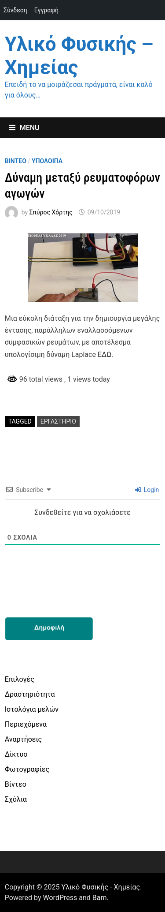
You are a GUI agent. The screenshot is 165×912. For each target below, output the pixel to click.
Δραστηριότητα (30, 694)
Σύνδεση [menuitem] (15, 10)
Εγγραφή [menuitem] (46, 10)
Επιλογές (19, 679)
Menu (24, 128)
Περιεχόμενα (26, 724)
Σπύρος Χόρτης (51, 212)
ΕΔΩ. (105, 354)
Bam (99, 897)
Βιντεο (15, 161)
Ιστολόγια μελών (32, 709)
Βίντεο (15, 784)
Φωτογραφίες (27, 769)
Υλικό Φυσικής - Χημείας (101, 887)
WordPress (60, 897)
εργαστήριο (58, 421)
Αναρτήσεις (23, 739)
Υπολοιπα (47, 161)
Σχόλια (16, 799)
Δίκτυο (16, 754)
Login (147, 489)
